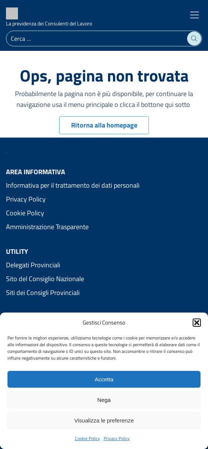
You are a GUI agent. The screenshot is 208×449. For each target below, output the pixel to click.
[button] (197, 322)
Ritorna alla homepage (104, 125)
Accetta (104, 379)
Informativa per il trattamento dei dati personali (73, 185)
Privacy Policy (117, 438)
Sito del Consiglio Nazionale (45, 279)
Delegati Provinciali (33, 265)
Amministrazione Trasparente (47, 227)
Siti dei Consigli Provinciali (43, 292)
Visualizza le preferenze (104, 420)
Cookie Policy (87, 438)
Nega (104, 400)
